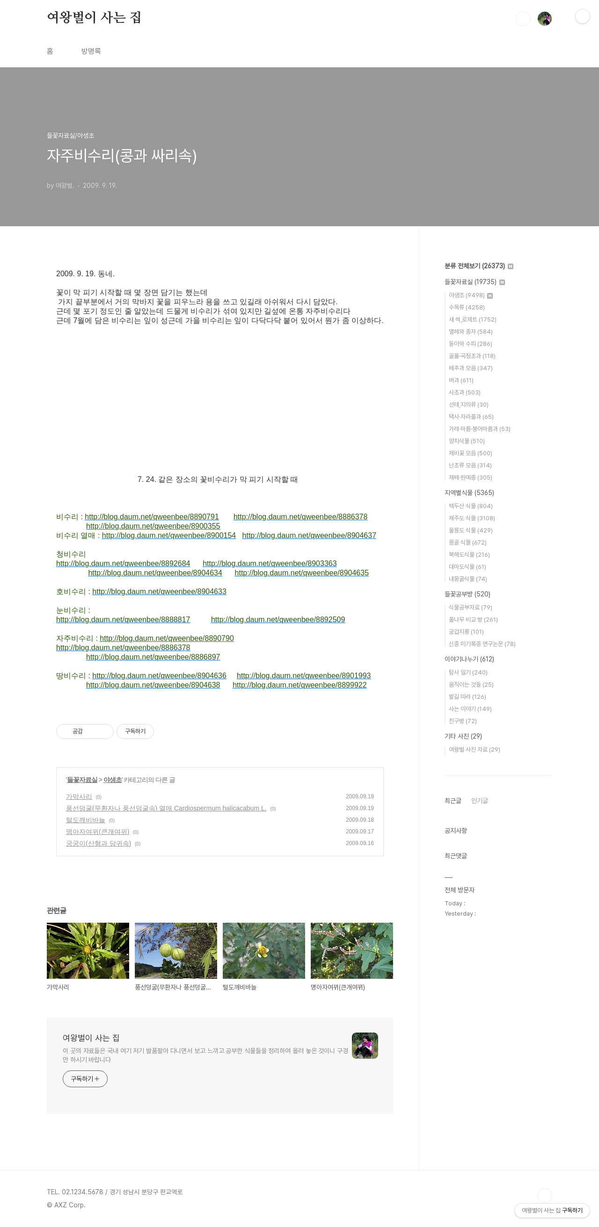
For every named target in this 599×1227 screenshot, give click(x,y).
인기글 (479, 800)
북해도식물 (469, 554)
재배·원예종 (470, 477)
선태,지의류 (469, 404)
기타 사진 (463, 736)
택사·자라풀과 (471, 416)
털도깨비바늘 (85, 820)
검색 (523, 19)
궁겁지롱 (466, 631)
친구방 (463, 721)
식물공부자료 (470, 607)
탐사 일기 (468, 672)
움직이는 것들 (471, 684)
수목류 (467, 307)
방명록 (91, 51)
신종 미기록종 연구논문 (482, 643)
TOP (544, 1195)
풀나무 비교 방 (473, 619)
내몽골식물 (468, 578)
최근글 (453, 800)
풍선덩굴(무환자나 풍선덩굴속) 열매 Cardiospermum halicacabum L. (166, 808)
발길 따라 (467, 696)
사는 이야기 (470, 708)
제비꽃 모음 (470, 453)
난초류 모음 (470, 465)
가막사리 (79, 796)
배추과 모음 (471, 368)
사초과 (465, 392)
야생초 (112, 779)
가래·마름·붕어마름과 (480, 428)
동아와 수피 (470, 343)
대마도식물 (467, 566)
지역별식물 (469, 492)
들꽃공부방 (467, 594)
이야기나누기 (469, 659)
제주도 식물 (472, 518)
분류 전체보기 (479, 266)
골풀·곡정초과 (472, 355)
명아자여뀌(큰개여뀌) (97, 831)
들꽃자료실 (82, 779)
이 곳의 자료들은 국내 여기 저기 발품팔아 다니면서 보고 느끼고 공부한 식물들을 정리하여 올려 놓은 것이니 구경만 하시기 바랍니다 (205, 1055)
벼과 (461, 380)
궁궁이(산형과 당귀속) (98, 843)
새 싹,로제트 (473, 319)
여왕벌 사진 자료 (474, 749)
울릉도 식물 (471, 530)
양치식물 (467, 441)
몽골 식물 (468, 542)
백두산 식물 (471, 505)
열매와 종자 (471, 331)
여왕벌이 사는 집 (94, 18)
